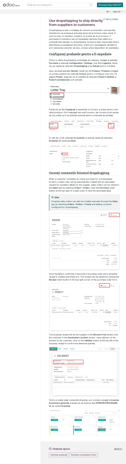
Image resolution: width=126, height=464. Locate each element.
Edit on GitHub (110, 19)
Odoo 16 (116, 12)
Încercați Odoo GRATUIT (110, 5)
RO (107, 12)
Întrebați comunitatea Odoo (83, 455)
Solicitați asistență (59, 455)
